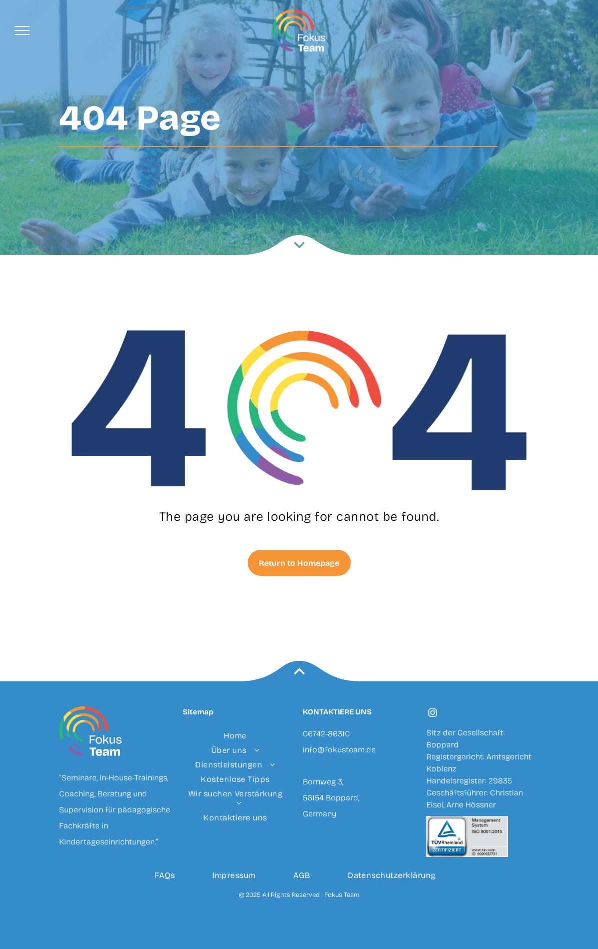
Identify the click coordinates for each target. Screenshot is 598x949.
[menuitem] (235, 735)
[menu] (22, 31)
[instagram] (432, 714)
